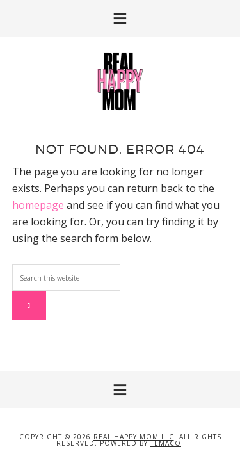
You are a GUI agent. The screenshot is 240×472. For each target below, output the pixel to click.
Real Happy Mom (120, 81)
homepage (38, 205)
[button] (120, 18)
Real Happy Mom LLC (133, 436)
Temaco (165, 443)
